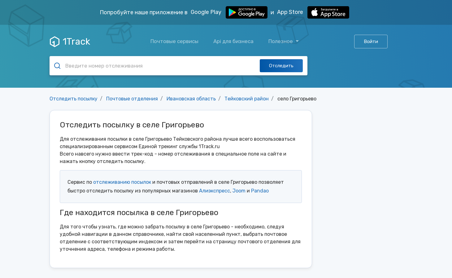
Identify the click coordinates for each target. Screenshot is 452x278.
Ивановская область (191, 99)
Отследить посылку (74, 99)
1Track (70, 41)
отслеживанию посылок (122, 182)
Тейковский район (246, 99)
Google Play (229, 12)
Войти (371, 41)
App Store (313, 12)
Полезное (281, 41)
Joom (239, 191)
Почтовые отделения (132, 99)
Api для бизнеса (233, 41)
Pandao (260, 191)
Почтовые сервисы (174, 41)
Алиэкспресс (214, 191)
